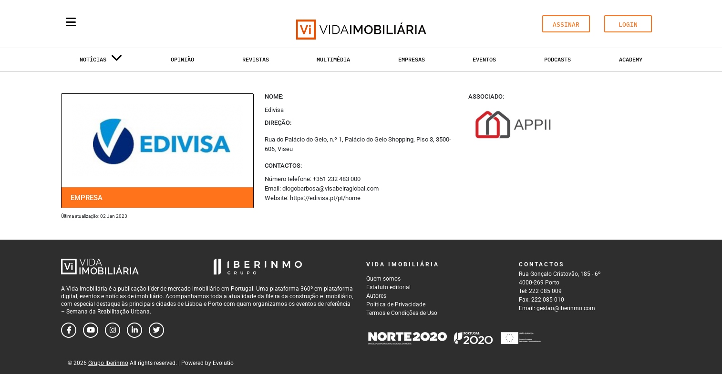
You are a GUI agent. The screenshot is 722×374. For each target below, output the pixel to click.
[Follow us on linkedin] (134, 330)
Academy (630, 59)
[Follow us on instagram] (112, 330)
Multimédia (333, 59)
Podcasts (557, 59)
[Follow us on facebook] (68, 330)
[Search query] (126, 24)
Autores (376, 296)
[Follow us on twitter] (156, 330)
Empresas (411, 59)
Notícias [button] (101, 61)
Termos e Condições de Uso (401, 313)
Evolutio (223, 363)
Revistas (255, 59)
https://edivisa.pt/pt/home (325, 198)
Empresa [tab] (87, 197)
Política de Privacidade (395, 304)
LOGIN (628, 24)
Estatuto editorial (388, 287)
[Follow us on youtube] (90, 330)
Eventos (484, 59)
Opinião (182, 59)
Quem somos (383, 278)
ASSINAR (566, 24)
